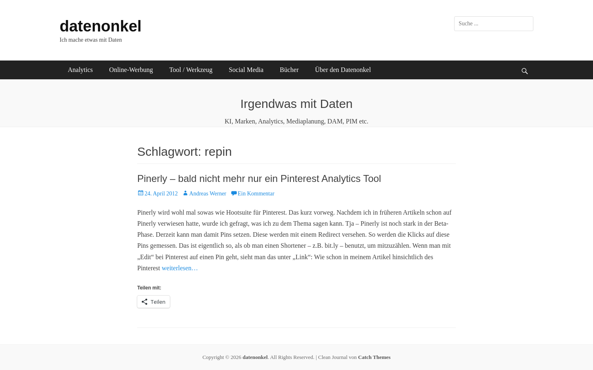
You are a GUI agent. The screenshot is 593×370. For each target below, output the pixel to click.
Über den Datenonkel (343, 69)
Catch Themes (374, 357)
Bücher (289, 69)
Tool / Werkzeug (190, 69)
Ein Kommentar (256, 194)
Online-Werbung (131, 69)
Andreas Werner (207, 194)
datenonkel (101, 26)
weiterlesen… (180, 268)
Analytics (80, 69)
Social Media (246, 69)
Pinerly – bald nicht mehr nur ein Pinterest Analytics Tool (259, 178)
